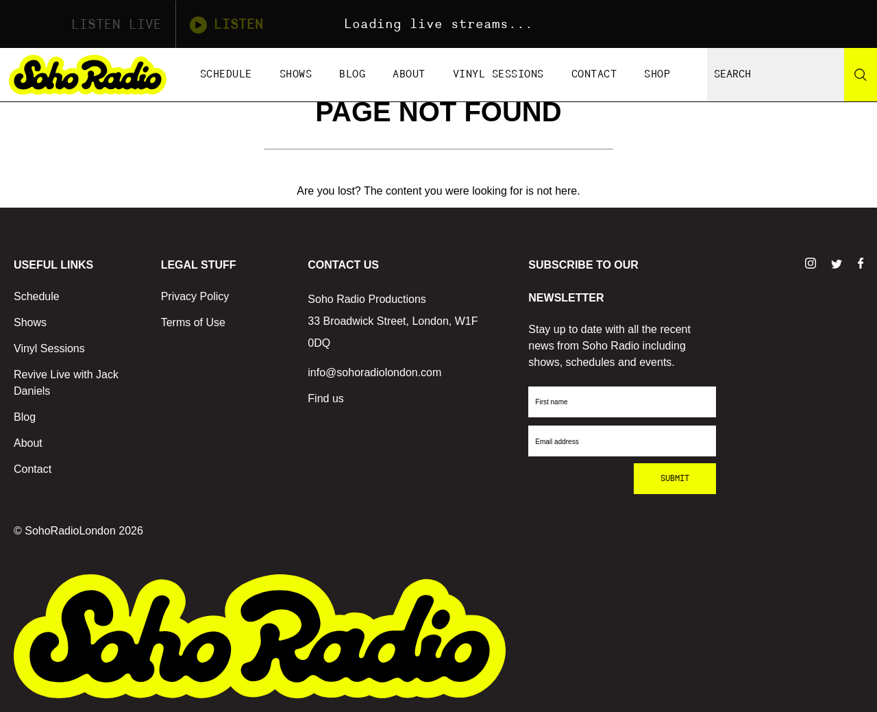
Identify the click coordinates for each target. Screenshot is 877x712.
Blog (352, 74)
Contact (594, 74)
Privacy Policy (195, 296)
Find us (325, 398)
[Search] (860, 74)
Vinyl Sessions (498, 74)
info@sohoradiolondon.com (374, 372)
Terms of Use (193, 322)
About (409, 74)
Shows (296, 74)
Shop (657, 74)
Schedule (226, 74)
